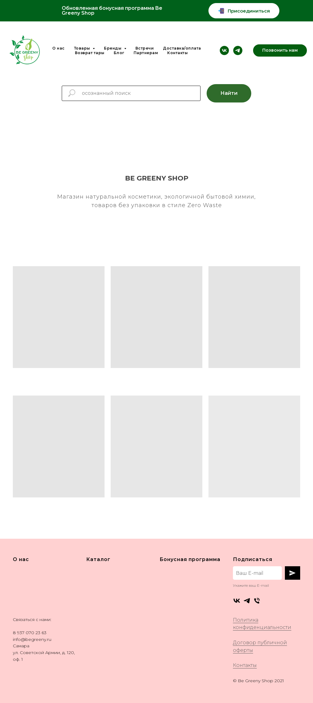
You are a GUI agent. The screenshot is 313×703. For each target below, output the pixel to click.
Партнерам (146, 52)
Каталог (98, 559)
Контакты (177, 52)
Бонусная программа (190, 559)
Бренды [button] (113, 48)
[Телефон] (257, 600)
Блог (119, 52)
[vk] (224, 50)
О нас (58, 48)
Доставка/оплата (182, 48)
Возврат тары (90, 52)
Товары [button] (82, 48)
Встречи (144, 48)
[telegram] (237, 50)
